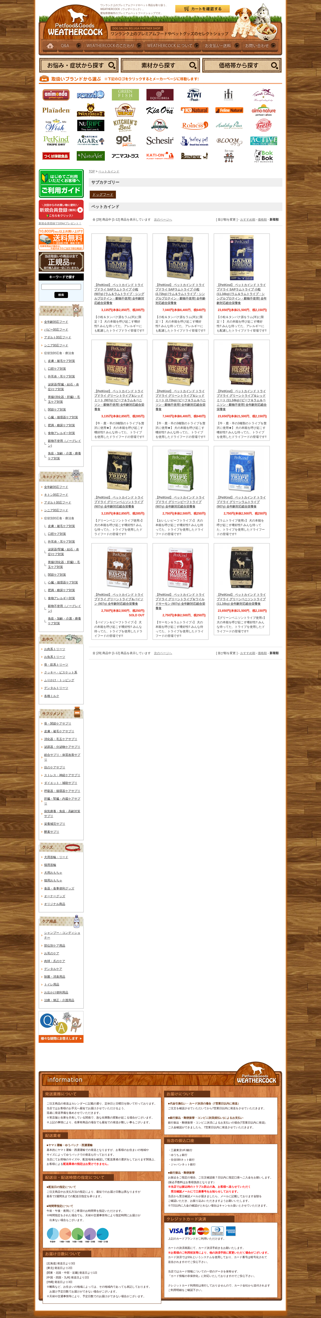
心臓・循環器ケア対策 (63, 417)
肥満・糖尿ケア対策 (61, 425)
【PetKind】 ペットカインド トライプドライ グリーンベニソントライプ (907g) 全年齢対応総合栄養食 (118, 502)
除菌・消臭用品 (54, 976)
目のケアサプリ (54, 767)
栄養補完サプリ (54, 824)
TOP (92, 171)
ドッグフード (102, 194)
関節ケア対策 (57, 409)
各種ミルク (51, 696)
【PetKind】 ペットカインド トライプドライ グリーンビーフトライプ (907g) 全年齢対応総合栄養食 (180, 502)
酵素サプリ (51, 832)
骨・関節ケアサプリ (57, 723)
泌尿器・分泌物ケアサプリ (62, 747)
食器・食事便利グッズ (59, 888)
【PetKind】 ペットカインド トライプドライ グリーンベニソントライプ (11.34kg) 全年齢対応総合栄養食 (241, 599)
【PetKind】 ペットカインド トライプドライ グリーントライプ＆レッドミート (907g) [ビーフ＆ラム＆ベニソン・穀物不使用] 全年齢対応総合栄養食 (119, 400)
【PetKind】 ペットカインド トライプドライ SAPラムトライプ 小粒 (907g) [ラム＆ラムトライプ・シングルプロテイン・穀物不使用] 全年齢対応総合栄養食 (119, 294)
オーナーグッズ (54, 896)
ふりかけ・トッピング (59, 680)
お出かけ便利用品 (56, 992)
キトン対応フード (56, 494)
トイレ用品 (51, 984)
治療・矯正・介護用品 (59, 1000)
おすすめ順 (247, 219)
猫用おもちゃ (53, 880)
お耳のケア (51, 953)
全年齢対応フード (56, 322)
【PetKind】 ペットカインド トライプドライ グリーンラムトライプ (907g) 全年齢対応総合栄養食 (241, 502)
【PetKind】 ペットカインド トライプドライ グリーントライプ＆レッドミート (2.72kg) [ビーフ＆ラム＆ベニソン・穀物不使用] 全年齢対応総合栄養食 (180, 400)
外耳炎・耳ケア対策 (61, 376)
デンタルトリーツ (56, 688)
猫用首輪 (50, 865)
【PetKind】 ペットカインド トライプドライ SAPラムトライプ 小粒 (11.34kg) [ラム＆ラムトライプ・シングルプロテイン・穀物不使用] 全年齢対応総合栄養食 (242, 294)
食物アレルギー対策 (61, 433)
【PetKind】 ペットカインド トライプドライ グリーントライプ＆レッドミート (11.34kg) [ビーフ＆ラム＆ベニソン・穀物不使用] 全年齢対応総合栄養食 (242, 400)
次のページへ (163, 219)
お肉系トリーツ (54, 649)
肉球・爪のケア (54, 961)
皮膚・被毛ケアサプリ (59, 731)
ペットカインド (108, 171)
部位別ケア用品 (54, 945)
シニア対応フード (56, 345)
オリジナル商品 (54, 904)
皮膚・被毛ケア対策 (61, 361)
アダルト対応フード (57, 337)
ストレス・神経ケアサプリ (62, 775)
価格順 (262, 219)
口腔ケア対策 (57, 368)
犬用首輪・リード (56, 857)
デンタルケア (53, 969)
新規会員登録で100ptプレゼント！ (60, 223)
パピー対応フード (56, 329)
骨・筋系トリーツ (56, 664)
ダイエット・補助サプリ (60, 783)
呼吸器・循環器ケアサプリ (62, 791)
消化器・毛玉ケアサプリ (60, 739)
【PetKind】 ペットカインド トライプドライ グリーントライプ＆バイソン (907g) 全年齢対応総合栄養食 (118, 599)
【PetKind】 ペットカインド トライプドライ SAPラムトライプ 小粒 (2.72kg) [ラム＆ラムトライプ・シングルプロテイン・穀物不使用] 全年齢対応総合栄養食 (180, 294)
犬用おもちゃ (53, 872)
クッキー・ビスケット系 (60, 672)
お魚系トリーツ (54, 657)
